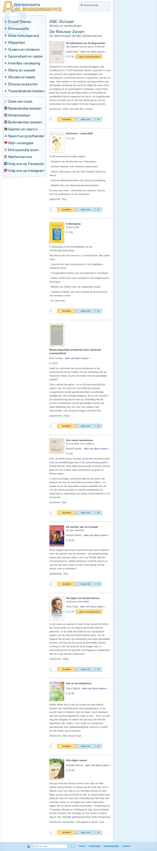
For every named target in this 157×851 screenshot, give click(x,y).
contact (126, 846)
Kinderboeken (19, 115)
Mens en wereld (21, 70)
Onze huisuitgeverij (23, 35)
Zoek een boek (20, 101)
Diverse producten (23, 84)
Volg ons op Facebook (26, 164)
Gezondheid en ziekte (25, 56)
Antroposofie (18, 28)
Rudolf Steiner (19, 22)
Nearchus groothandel (26, 136)
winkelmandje (111, 846)
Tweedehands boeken (26, 91)
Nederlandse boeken (25, 108)
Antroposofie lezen (23, 150)
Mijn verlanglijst (20, 143)
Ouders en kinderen (24, 49)
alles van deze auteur (93, 51)
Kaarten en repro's (23, 129)
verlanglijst (94, 846)
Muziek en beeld (21, 77)
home (82, 846)
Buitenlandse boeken (25, 122)
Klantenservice (20, 157)
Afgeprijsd (16, 42)
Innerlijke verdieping (24, 63)
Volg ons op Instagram (26, 171)
